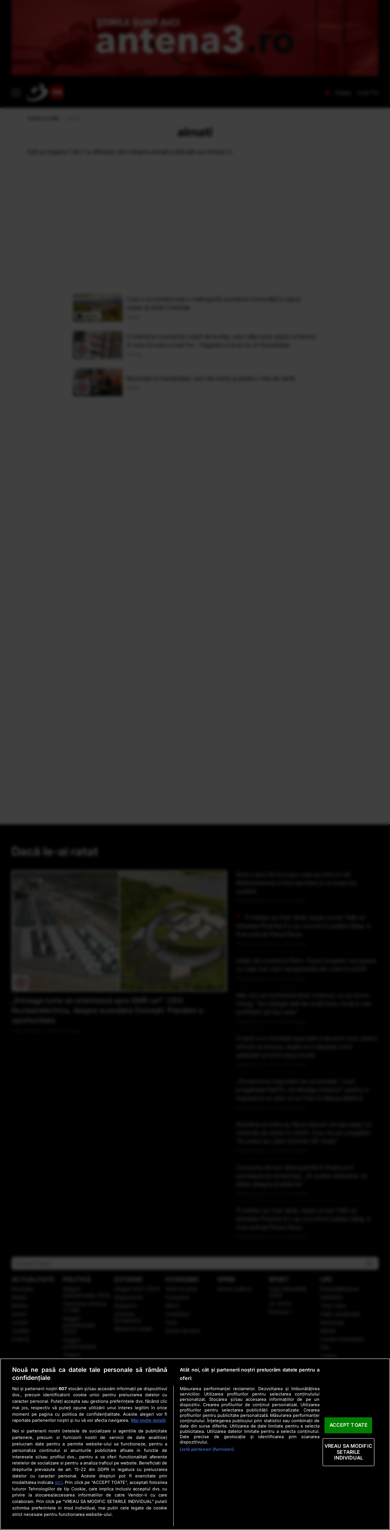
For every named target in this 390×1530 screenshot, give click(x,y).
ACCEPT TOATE (348, 1425)
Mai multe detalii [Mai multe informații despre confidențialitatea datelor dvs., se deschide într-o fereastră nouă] (148, 1420)
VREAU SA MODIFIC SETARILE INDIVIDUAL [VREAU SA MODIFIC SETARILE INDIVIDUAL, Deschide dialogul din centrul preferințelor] (348, 1452)
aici (58, 1482)
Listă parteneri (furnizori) (207, 1449)
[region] (195, 1444)
